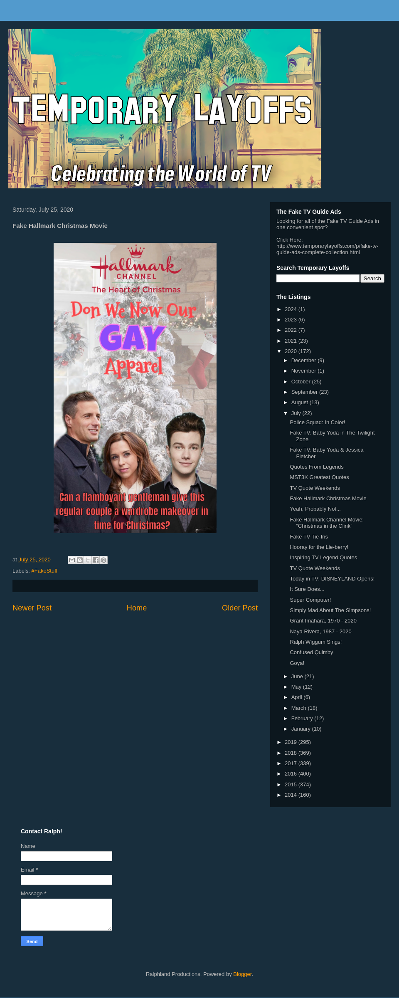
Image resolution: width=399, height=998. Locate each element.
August (300, 402)
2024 (291, 309)
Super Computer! (310, 600)
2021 (291, 341)
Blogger (242, 974)
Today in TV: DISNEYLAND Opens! (332, 579)
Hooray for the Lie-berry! (319, 547)
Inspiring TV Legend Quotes (323, 557)
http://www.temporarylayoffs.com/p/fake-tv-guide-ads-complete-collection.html (327, 249)
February (303, 718)
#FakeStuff (45, 571)
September (305, 392)
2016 (291, 774)
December (304, 360)
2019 (291, 742)
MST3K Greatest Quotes (319, 477)
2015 (291, 784)
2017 (291, 763)
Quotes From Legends (316, 467)
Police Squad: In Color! (317, 422)
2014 (291, 795)
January (301, 729)
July (297, 413)
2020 (291, 351)
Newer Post (32, 608)
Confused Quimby (311, 652)
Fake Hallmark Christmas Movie (328, 498)
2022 (291, 330)
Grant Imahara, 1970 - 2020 (323, 621)
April (297, 697)
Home (137, 608)
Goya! (297, 663)
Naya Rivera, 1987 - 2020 (320, 631)
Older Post (240, 608)
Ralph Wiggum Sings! (316, 642)
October (301, 381)
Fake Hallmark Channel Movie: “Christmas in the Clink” (327, 522)
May (297, 687)
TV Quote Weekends (315, 488)
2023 (291, 319)
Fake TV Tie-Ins (309, 537)
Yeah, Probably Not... (315, 509)
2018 (291, 753)
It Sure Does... (307, 589)
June (298, 676)
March (299, 708)
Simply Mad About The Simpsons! (330, 610)
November (304, 371)
